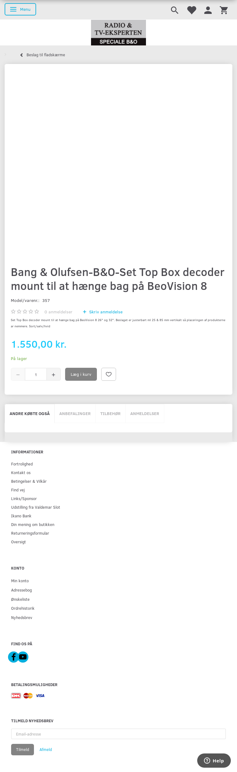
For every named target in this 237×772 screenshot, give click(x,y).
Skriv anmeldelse (105, 312)
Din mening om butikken (32, 524)
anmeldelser (58, 312)
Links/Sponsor (24, 498)
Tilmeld (22, 749)
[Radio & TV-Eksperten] (118, 33)
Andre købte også (30, 413)
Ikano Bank (21, 515)
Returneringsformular (30, 533)
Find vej (18, 489)
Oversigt (18, 541)
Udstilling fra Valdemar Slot (35, 507)
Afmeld (46, 749)
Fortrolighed (22, 463)
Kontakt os (21, 472)
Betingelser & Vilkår (29, 481)
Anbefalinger (75, 413)
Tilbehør (110, 413)
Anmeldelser (144, 413)
